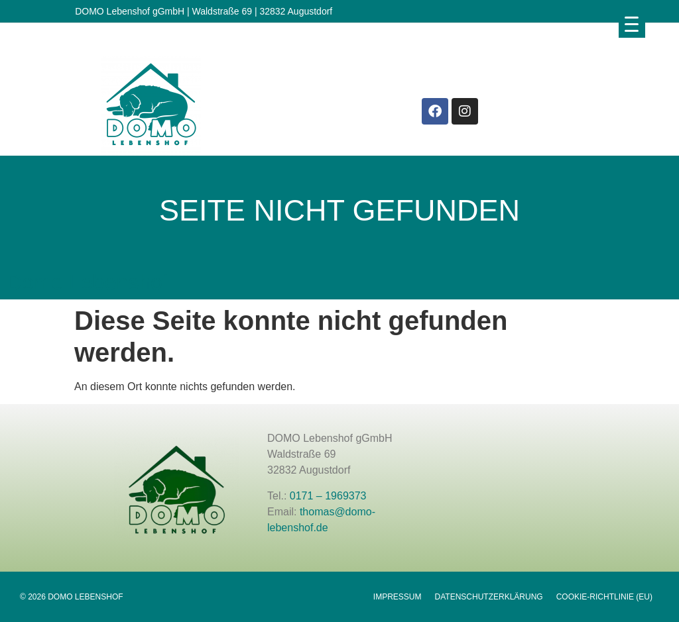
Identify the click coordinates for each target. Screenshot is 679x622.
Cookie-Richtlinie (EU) (604, 596)
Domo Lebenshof (87, 282)
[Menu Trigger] (632, 24)
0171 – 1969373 (328, 495)
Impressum (397, 596)
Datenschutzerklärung (489, 596)
